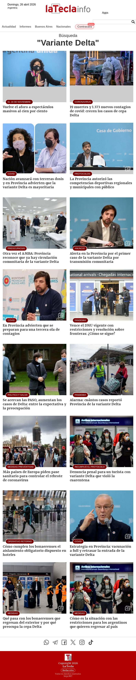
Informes (25, 26)
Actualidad (9, 26)
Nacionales (63, 26)
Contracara (85, 26)
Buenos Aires (44, 26)
